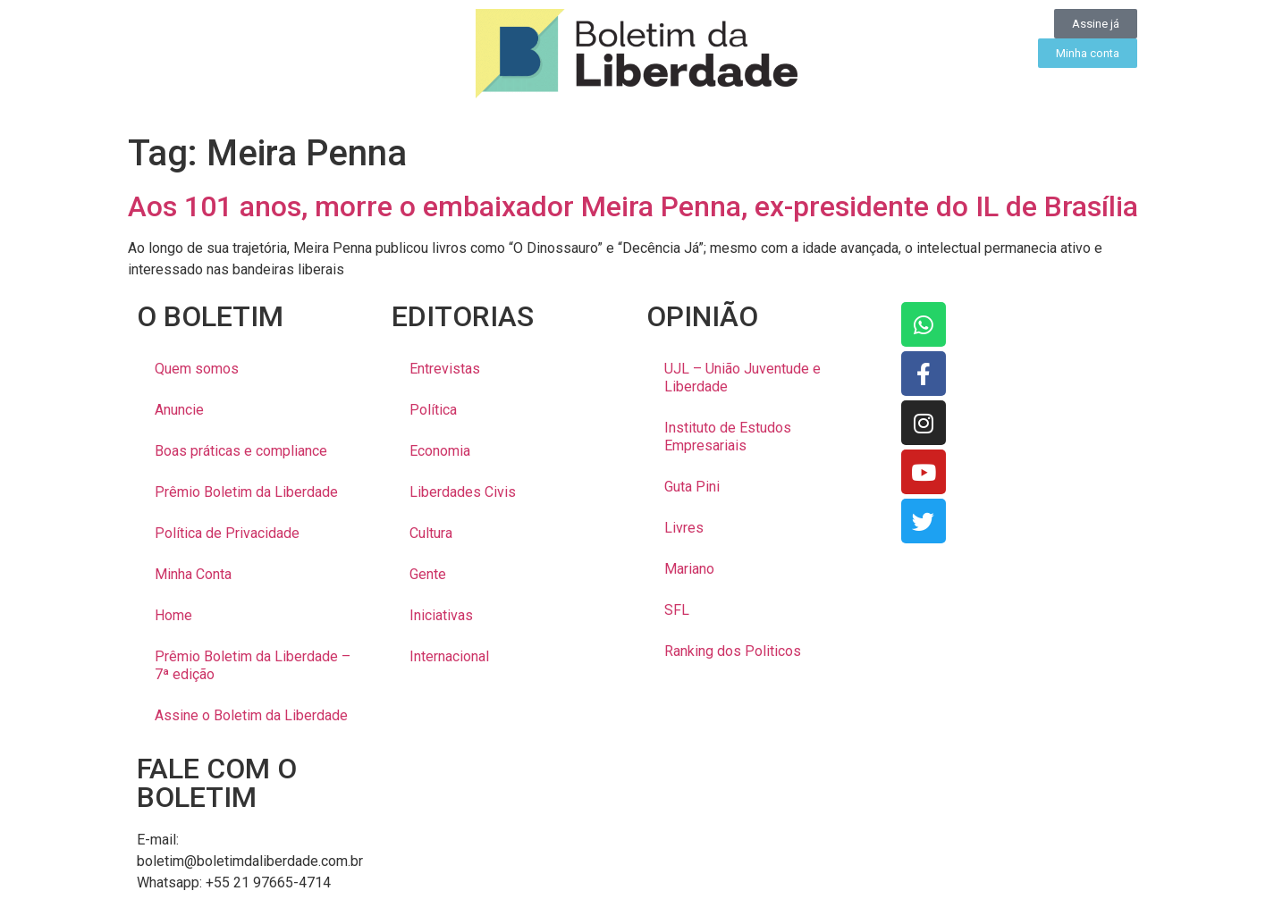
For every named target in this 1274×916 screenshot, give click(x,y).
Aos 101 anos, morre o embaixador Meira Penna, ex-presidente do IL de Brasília (633, 206)
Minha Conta (193, 574)
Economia (439, 450)
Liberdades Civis (462, 491)
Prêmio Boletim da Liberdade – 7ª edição (252, 665)
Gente (427, 574)
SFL (676, 609)
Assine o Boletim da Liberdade (251, 715)
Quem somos (197, 368)
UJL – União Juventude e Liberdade (742, 377)
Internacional (449, 656)
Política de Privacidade (227, 533)
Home (173, 615)
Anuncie (179, 409)
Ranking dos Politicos (732, 651)
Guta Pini (692, 486)
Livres (684, 527)
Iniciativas (441, 615)
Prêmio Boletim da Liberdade (246, 491)
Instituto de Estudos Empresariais (727, 436)
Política (433, 409)
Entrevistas (444, 368)
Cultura (430, 533)
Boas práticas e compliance (241, 450)
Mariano (689, 568)
